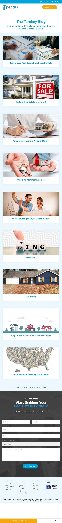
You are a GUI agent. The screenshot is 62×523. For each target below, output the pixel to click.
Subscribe (35, 485)
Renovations (22, 488)
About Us (35, 483)
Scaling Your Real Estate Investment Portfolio (31, 63)
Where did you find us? (8, 440)
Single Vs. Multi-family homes (31, 180)
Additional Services (24, 483)
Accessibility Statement (24, 500)
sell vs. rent (31, 258)
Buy (20, 490)
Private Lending (23, 493)
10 (37, 387)
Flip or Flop (31, 296)
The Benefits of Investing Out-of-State (31, 374)
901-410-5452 (43, 1)
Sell (20, 491)
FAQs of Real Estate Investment (31, 102)
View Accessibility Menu (51, 499)
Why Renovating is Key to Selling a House (31, 219)
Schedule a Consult (50, 7)
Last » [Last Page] (45, 387)
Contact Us (36, 490)
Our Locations (53, 1)
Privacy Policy (39, 499)
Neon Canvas (40, 500)
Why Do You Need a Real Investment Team (31, 335)
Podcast (35, 487)
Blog (34, 488)
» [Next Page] (41, 387)
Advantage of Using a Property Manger (31, 141)
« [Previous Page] (20, 387)
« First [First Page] (17, 387)
